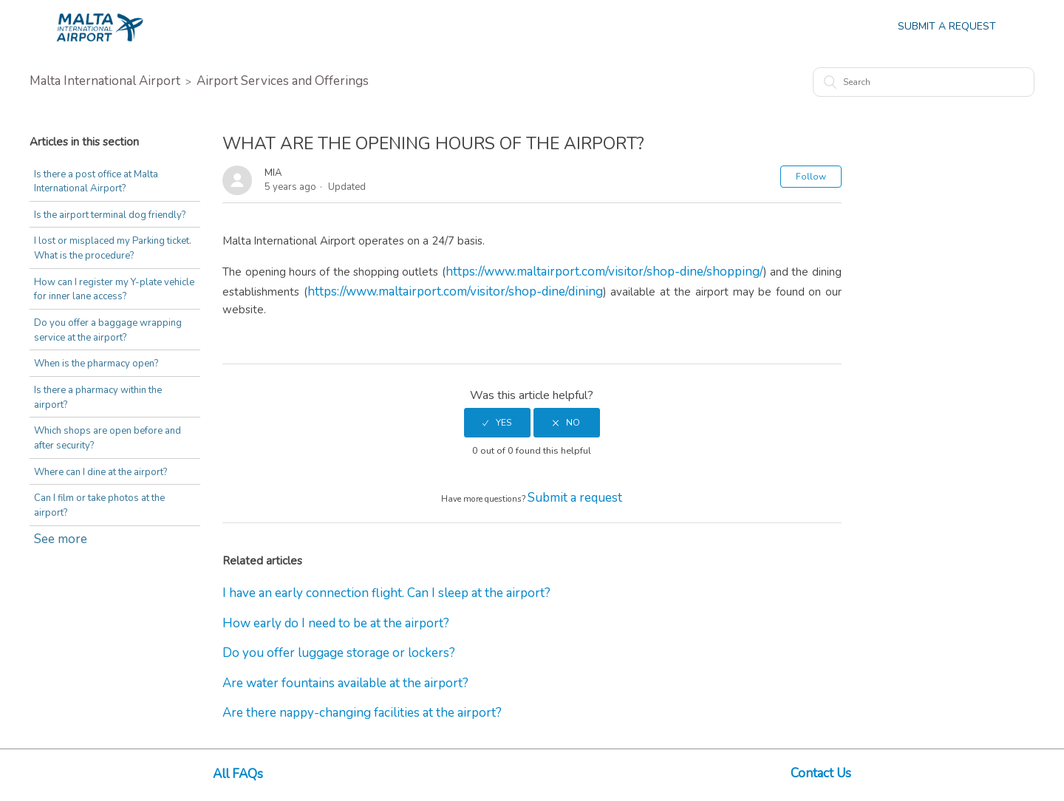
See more (60, 539)
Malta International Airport (105, 80)
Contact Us (821, 773)
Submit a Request (947, 26)
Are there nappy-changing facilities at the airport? (362, 712)
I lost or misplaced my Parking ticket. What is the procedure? (112, 248)
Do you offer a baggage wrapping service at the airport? (108, 330)
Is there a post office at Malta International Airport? (96, 182)
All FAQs (238, 774)
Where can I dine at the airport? (100, 472)
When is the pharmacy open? (96, 363)
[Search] (923, 82)
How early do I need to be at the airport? (335, 623)
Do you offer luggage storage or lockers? (338, 652)
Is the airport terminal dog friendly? (109, 215)
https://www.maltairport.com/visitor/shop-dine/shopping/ (604, 271)
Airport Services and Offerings (283, 80)
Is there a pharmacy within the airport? (98, 398)
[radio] (497, 422)
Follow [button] (811, 177)
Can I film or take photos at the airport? (99, 505)
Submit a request (575, 497)
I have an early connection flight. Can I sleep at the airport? (386, 592)
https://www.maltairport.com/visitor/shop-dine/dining (455, 291)
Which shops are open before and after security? (107, 438)
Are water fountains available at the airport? (345, 683)
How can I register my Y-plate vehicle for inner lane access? (114, 290)
